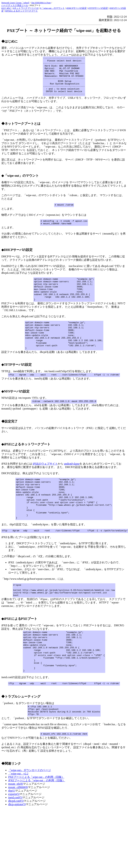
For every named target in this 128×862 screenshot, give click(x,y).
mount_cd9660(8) (18, 830)
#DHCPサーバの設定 (76, 8)
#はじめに (6, 8)
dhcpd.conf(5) (16, 843)
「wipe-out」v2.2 (18, 816)
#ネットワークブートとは (26, 8)
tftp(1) (11, 833)
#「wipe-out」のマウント (52, 8)
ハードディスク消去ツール (14, 5)
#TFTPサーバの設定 (98, 8)
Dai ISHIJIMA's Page (41, 2)
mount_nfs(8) (15, 826)
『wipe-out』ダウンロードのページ (29, 813)
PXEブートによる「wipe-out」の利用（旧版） (36, 820)
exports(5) (14, 837)
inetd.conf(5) (15, 840)
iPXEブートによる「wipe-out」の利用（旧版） (36, 823)
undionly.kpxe (72, 484)
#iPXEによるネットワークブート (21, 11)
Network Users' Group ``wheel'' (15, 2)
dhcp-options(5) (17, 847)
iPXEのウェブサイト (45, 484)
